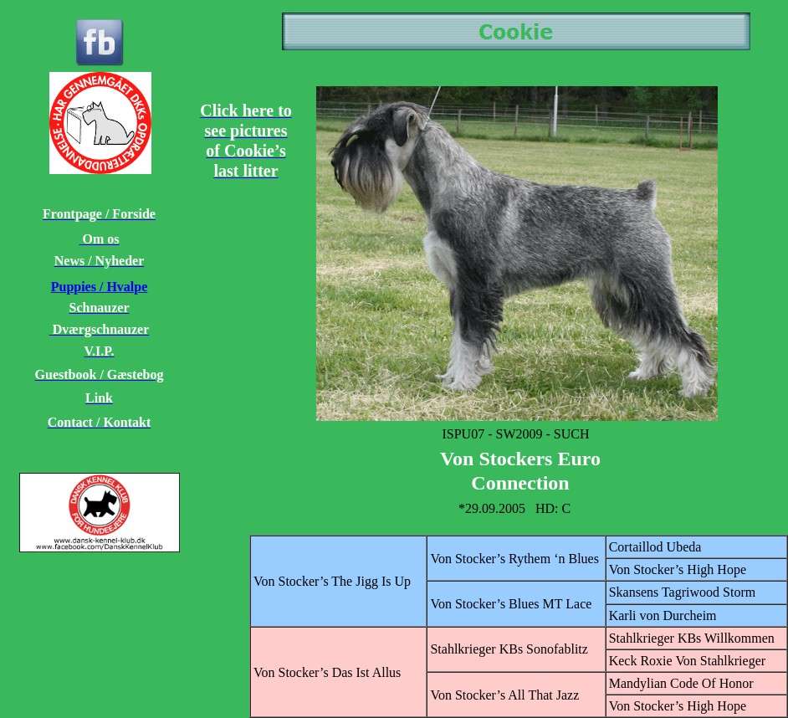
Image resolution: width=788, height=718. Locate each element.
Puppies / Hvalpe (99, 287)
